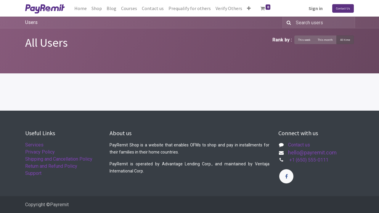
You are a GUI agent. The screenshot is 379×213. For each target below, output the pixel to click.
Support (33, 173)
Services (34, 145)
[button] (249, 8)
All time (345, 40)
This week (304, 40)
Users (31, 22)
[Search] (288, 22)
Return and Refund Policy (51, 166)
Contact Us (343, 8)
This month (325, 40)
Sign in (316, 8)
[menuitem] (80, 8)
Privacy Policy (40, 152)
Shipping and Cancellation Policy (58, 159)
